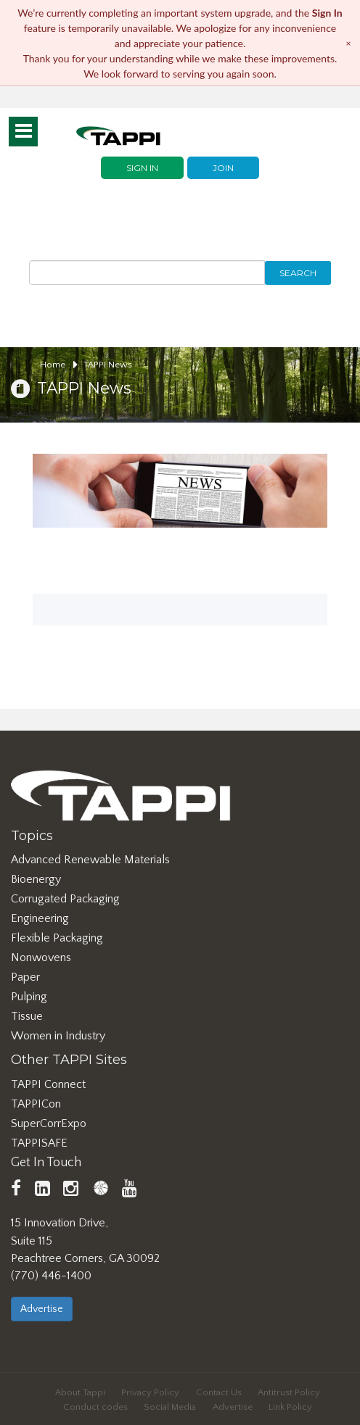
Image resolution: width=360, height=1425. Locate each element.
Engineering (40, 918)
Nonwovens (41, 957)
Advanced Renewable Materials (90, 859)
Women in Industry (58, 1035)
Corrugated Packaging (65, 898)
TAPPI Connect (48, 1084)
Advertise (41, 1309)
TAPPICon (36, 1103)
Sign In (142, 167)
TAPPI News (107, 365)
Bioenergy (36, 879)
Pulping (29, 996)
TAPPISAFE (39, 1143)
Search (297, 272)
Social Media (170, 1407)
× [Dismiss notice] (348, 42)
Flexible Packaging (57, 937)
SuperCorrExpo (48, 1123)
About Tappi (80, 1392)
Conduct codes (95, 1407)
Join (223, 167)
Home (59, 365)
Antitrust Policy (289, 1392)
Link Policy (290, 1407)
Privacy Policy (150, 1392)
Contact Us (219, 1392)
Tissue (27, 1016)
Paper (25, 977)
